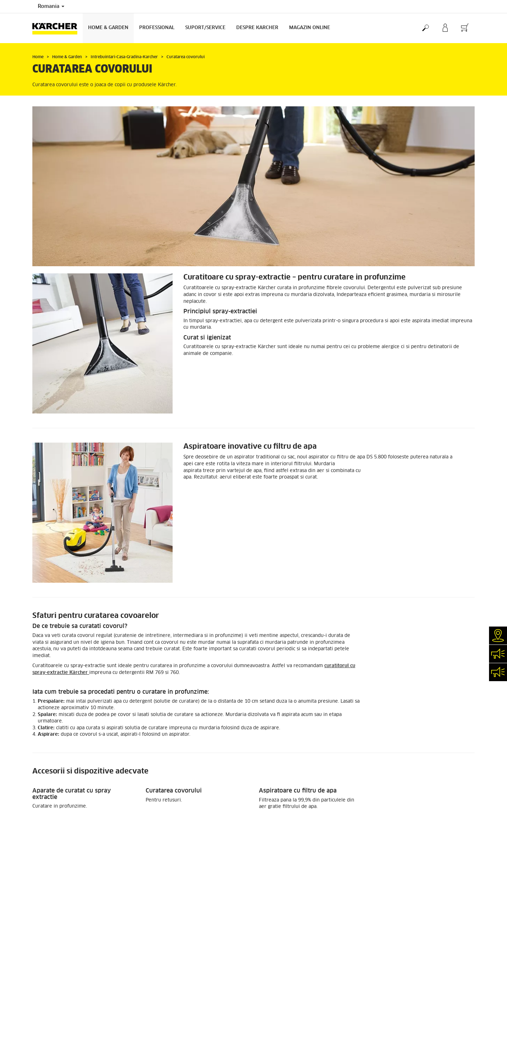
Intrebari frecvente (392, 1000)
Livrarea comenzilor (53, 870)
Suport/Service (205, 28)
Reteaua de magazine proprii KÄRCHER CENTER (309, 957)
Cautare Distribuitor (280, 969)
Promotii (41, 857)
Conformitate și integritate (400, 1006)
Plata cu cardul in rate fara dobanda (71, 894)
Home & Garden (108, 28)
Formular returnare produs (60, 882)
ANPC (378, 976)
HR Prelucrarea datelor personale (407, 969)
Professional (156, 28)
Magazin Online (309, 28)
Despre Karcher (257, 28)
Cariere (266, 976)
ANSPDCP (382, 982)
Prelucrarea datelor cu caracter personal (415, 963)
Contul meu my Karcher (57, 876)
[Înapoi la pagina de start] (57, 28)
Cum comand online (53, 863)
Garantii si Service (278, 963)
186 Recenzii (386, 880)
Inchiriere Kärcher (278, 982)
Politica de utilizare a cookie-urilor (409, 988)
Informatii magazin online (59, 901)
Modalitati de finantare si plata (66, 888)
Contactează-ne (275, 994)
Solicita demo (273, 988)
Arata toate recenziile (395, 886)
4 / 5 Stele (383, 874)
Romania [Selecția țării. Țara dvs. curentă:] (51, 6)
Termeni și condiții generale (401, 994)
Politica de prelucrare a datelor (405, 957)
